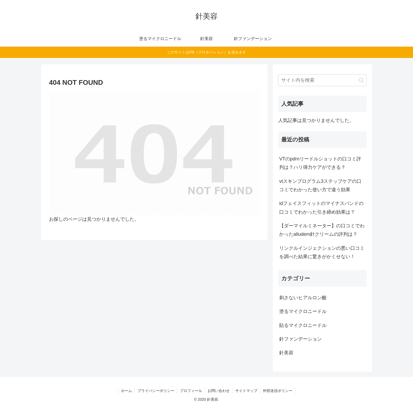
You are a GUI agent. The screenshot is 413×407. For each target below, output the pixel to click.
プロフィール (191, 391)
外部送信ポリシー (277, 391)
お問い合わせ (219, 391)
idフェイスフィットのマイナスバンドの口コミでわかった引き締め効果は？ (321, 207)
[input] (322, 80)
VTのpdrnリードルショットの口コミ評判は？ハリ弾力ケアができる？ (320, 163)
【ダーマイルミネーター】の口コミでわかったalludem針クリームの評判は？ (322, 230)
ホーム (126, 391)
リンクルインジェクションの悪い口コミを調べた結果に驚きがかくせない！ (322, 252)
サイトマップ (246, 391)
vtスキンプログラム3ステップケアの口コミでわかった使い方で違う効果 (320, 185)
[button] (361, 80)
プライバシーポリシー (155, 391)
